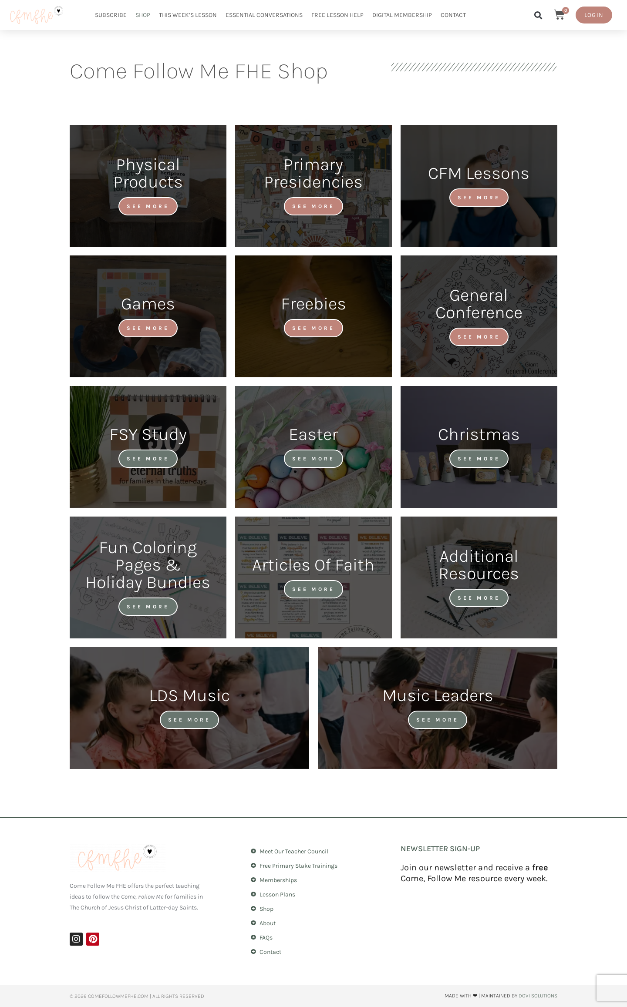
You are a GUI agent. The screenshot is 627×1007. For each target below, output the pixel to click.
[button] (538, 15)
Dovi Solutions (538, 996)
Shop (142, 15)
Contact (453, 15)
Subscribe (111, 15)
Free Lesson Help (337, 15)
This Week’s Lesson (188, 15)
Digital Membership (402, 15)
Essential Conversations (264, 15)
